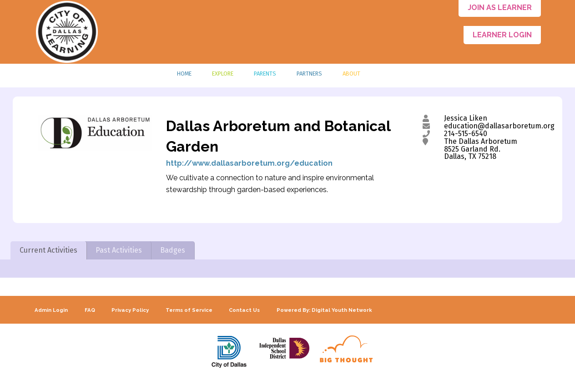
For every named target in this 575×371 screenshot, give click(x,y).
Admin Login (51, 310)
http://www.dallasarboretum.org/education (249, 163)
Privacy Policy (130, 310)
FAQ (90, 310)
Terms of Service (189, 310)
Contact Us (244, 310)
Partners (309, 73)
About (351, 73)
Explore (222, 73)
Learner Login (502, 34)
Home (184, 73)
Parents (265, 73)
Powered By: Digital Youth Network (324, 310)
